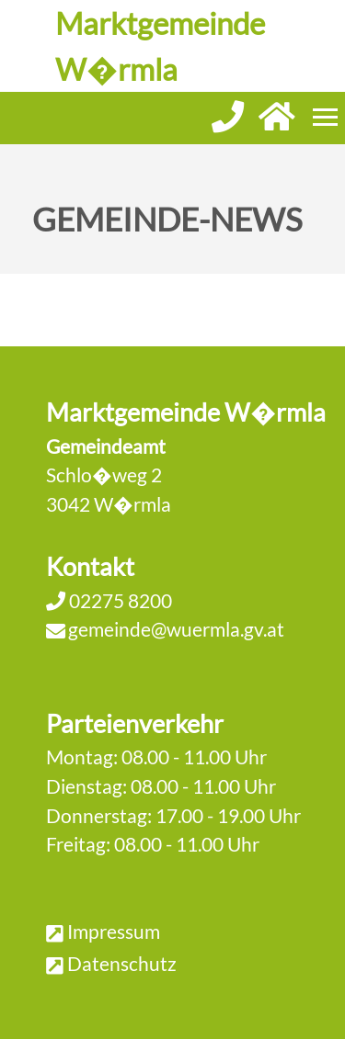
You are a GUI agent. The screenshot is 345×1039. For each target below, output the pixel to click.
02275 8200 (118, 600)
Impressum (113, 931)
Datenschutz (122, 963)
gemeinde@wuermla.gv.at (176, 628)
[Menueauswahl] (325, 117)
